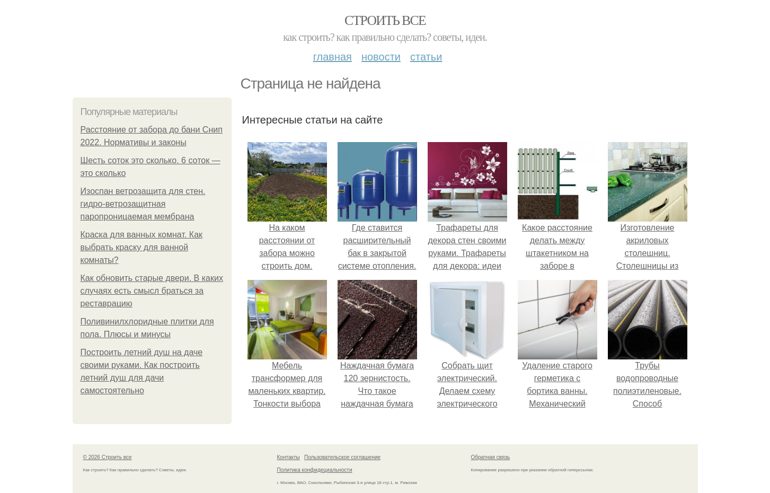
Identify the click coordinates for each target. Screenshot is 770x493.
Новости (381, 57)
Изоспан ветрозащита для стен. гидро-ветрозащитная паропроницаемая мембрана (143, 204)
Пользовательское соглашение (342, 457)
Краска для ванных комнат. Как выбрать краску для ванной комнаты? (142, 247)
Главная (332, 57)
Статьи (426, 57)
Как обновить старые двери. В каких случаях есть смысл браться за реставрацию (152, 291)
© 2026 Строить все (107, 457)
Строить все (385, 20)
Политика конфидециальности (314, 470)
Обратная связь (490, 457)
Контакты (288, 457)
